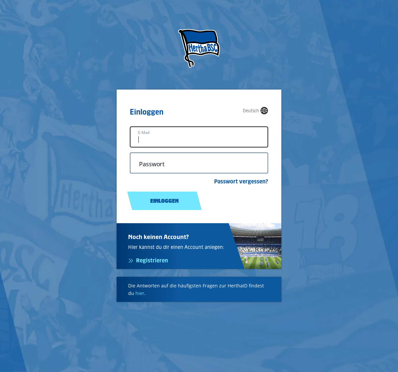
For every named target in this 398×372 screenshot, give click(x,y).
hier (139, 293)
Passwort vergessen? (241, 181)
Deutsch (251, 111)
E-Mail (144, 132)
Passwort (151, 164)
